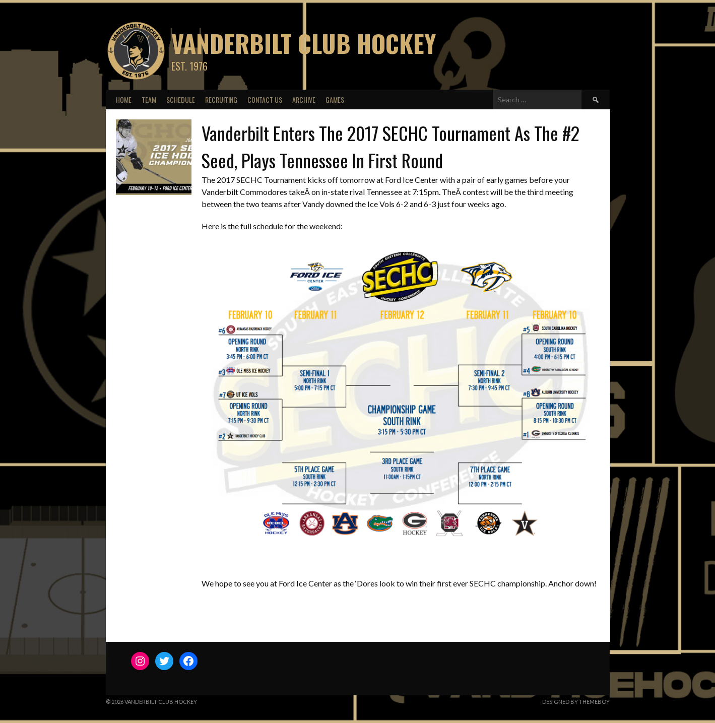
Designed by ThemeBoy (576, 701)
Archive (303, 99)
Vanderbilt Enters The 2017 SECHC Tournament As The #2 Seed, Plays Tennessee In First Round (390, 146)
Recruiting (221, 99)
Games (335, 99)
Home (124, 99)
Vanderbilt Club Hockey (303, 43)
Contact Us (264, 99)
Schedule (180, 99)
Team (149, 99)
